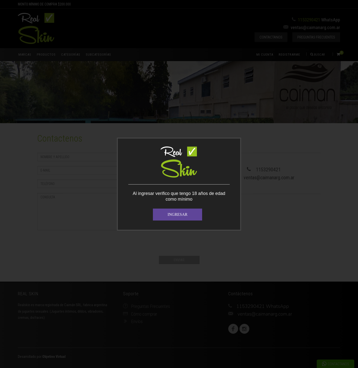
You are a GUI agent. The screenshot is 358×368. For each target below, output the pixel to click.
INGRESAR (177, 214)
